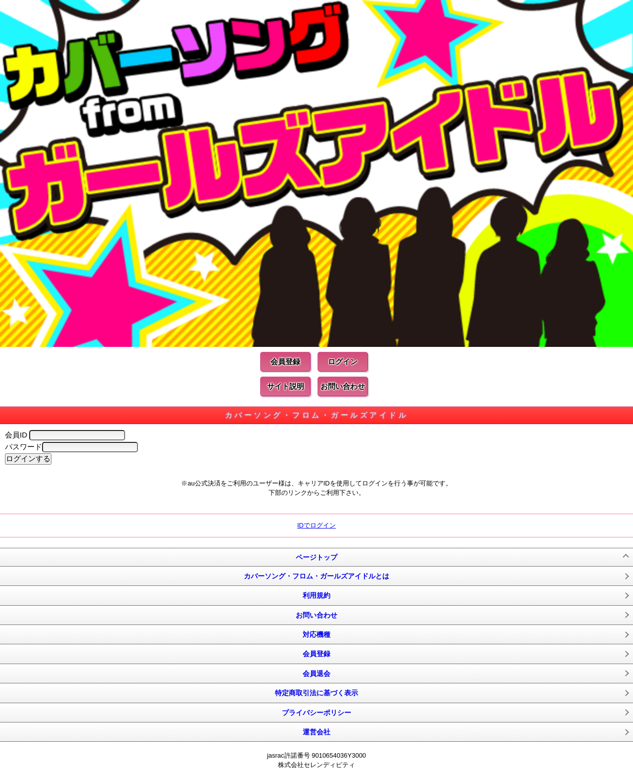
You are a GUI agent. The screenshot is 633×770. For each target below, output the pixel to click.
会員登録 (285, 361)
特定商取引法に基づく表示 (316, 693)
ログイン (343, 361)
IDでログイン (316, 525)
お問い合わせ (342, 386)
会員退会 (316, 673)
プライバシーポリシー (316, 713)
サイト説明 (285, 386)
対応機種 (316, 634)
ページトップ (316, 557)
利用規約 (316, 595)
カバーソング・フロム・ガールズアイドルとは (316, 576)
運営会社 (316, 732)
